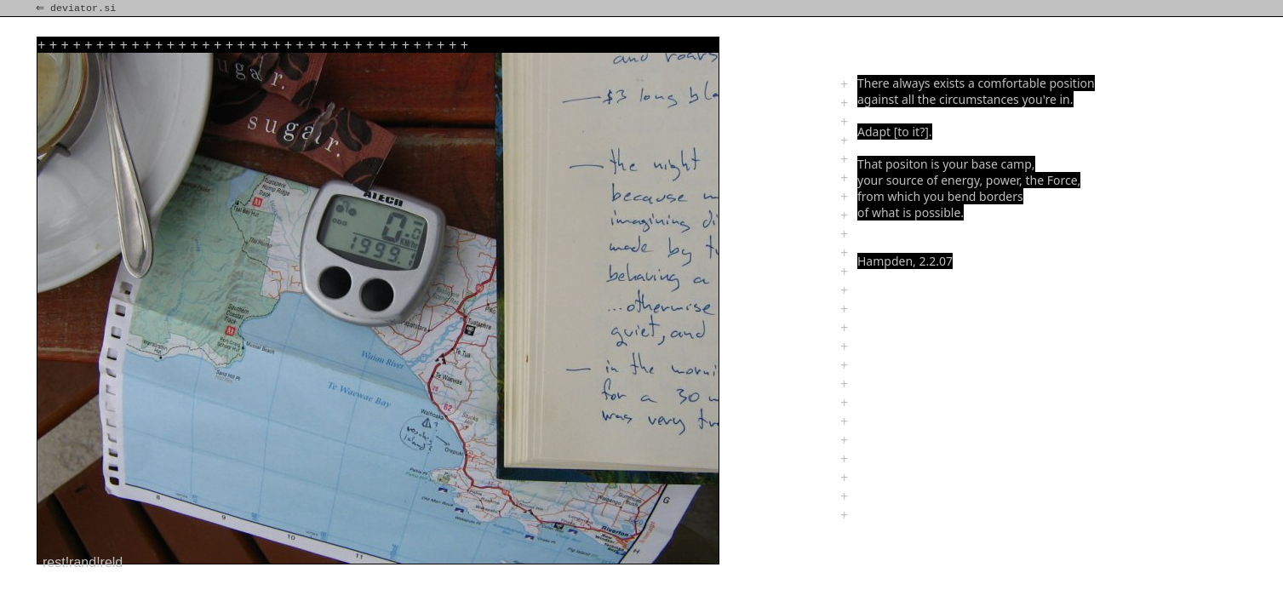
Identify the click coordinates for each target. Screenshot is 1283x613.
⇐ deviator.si (77, 8)
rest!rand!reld (83, 562)
